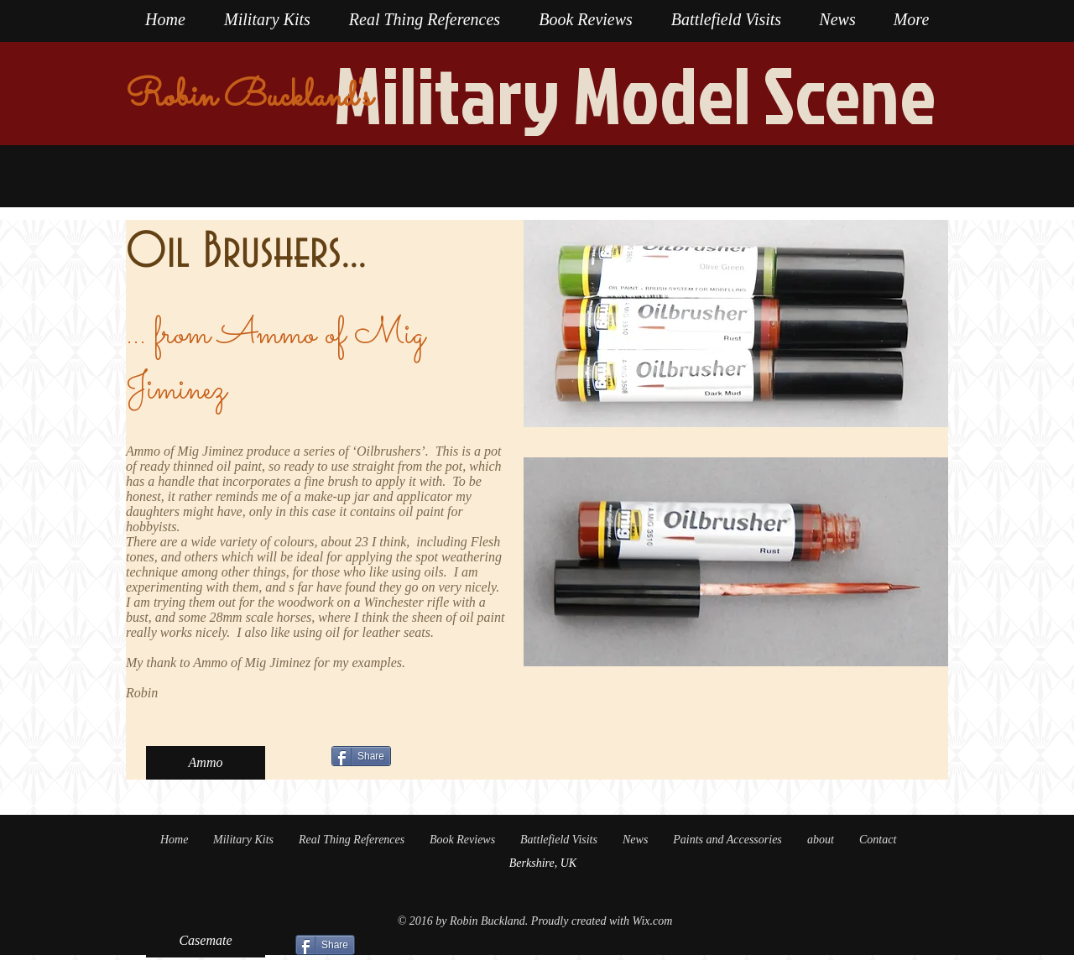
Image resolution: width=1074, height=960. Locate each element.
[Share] (361, 756)
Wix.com (653, 921)
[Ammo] (205, 763)
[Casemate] (205, 940)
